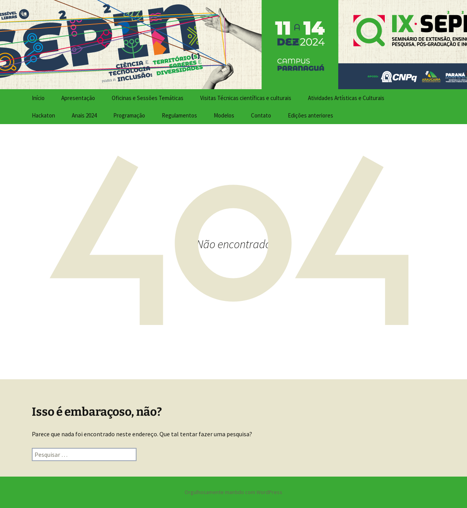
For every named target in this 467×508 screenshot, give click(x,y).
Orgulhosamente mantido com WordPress (233, 492)
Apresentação (78, 98)
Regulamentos (179, 115)
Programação (129, 115)
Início (38, 98)
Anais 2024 (84, 115)
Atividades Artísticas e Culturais (346, 98)
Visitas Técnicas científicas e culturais (245, 98)
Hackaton (43, 115)
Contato (261, 115)
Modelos (224, 115)
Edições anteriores (310, 115)
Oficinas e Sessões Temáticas (147, 98)
